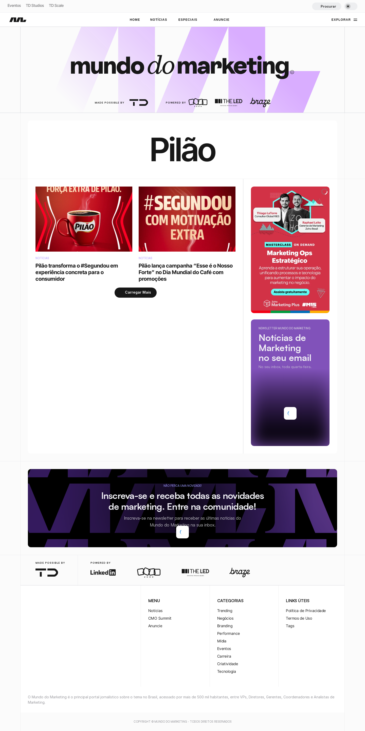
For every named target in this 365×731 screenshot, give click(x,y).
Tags (290, 625)
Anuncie (155, 625)
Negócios (225, 618)
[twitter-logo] (39, 601)
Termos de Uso (299, 618)
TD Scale (56, 5)
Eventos (14, 5)
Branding (225, 625)
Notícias (155, 610)
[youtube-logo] (55, 601)
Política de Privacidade (306, 610)
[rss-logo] (63, 601)
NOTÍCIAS (158, 20)
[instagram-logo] (31, 601)
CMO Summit (160, 618)
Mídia (222, 641)
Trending (224, 610)
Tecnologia (226, 671)
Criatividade (227, 663)
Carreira (224, 656)
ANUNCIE (222, 20)
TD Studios (35, 5)
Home (135, 20)
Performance (228, 633)
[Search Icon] (326, 6)
